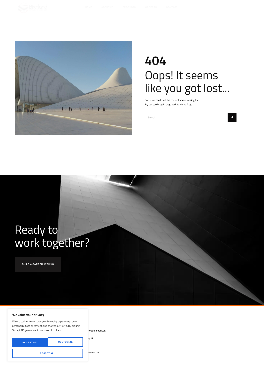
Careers (151, 7)
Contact (171, 7)
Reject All (64, 344)
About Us (107, 7)
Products (129, 7)
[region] (47, 337)
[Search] (232, 117)
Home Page (186, 104)
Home (88, 7)
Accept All (48, 353)
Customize (29, 344)
